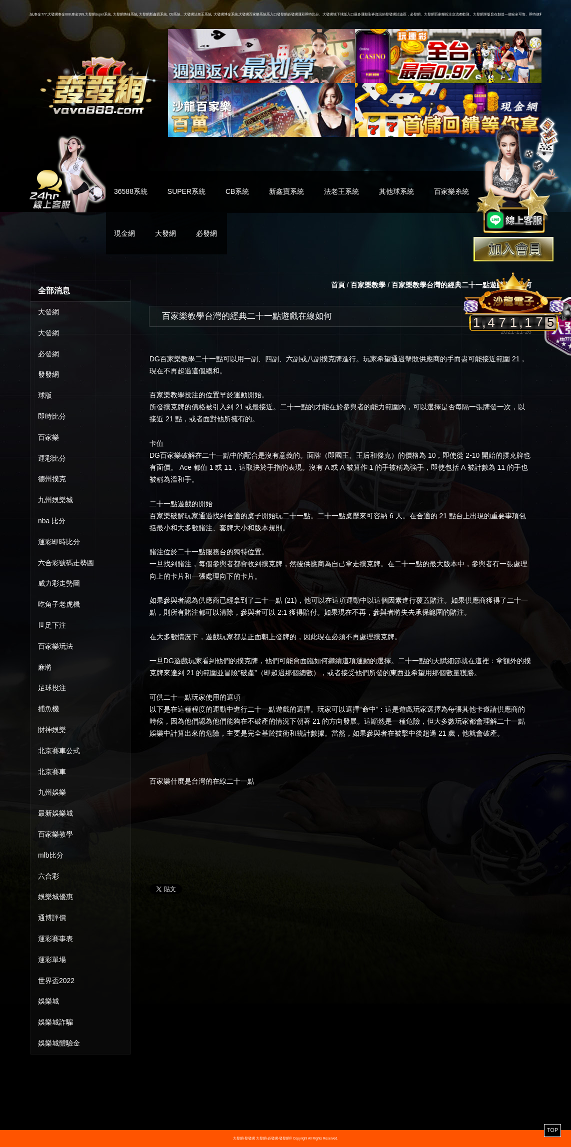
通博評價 (52, 918)
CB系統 (237, 191)
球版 (45, 395)
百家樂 (48, 437)
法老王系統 (341, 191)
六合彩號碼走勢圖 (66, 563)
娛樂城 (48, 1001)
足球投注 (52, 688)
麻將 (45, 667)
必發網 (206, 233)
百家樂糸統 (451, 191)
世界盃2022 (56, 981)
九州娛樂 (52, 792)
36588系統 (131, 191)
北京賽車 (52, 772)
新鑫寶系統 (286, 191)
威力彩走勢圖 (59, 583)
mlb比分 (51, 855)
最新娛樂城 (55, 813)
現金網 (124, 233)
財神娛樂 (52, 730)
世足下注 (52, 625)
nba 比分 (52, 521)
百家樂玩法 (55, 646)
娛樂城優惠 (55, 897)
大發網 (165, 233)
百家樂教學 (55, 834)
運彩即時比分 (59, 542)
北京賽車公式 (59, 751)
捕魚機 (48, 709)
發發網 (48, 374)
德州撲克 (52, 479)
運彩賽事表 (55, 939)
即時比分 (52, 416)
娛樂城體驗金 (59, 1043)
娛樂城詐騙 (55, 1022)
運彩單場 (52, 960)
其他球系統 (396, 191)
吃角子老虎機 (59, 604)
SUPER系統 (187, 191)
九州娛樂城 (55, 500)
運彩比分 (52, 458)
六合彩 (48, 876)
